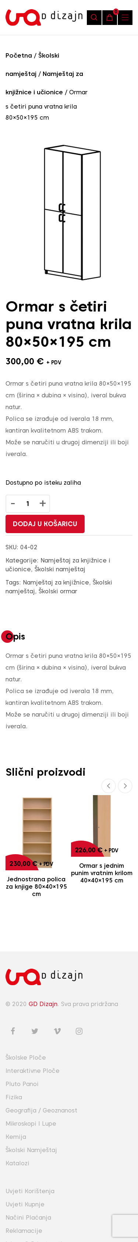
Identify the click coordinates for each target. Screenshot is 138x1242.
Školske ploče (26, 1057)
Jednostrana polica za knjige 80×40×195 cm (36, 886)
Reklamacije (24, 1230)
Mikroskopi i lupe (31, 1123)
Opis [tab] (15, 636)
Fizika (14, 1097)
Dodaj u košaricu (45, 524)
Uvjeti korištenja (30, 1191)
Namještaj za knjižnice (56, 582)
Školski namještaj (60, 569)
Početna (19, 55)
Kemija (16, 1136)
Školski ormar (58, 591)
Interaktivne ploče (33, 1070)
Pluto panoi (22, 1084)
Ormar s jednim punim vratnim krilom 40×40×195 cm (101, 873)
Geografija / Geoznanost (41, 1110)
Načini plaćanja (28, 1217)
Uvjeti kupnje (25, 1204)
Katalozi (17, 1163)
